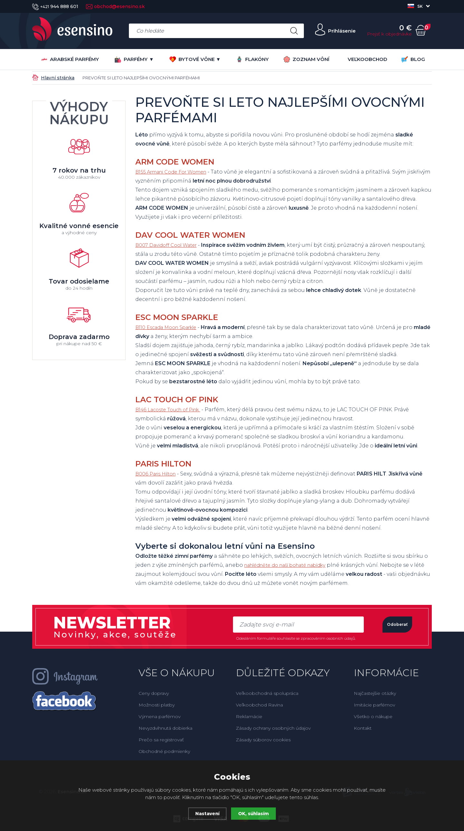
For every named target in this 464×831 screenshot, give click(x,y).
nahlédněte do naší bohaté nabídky (293, 565)
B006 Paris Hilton (158, 474)
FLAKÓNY (252, 59)
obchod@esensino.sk (115, 6)
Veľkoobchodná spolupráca (267, 693)
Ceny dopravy (154, 693)
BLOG (413, 59)
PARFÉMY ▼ (134, 59)
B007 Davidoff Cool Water (170, 245)
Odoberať (390, 624)
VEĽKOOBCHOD (367, 59)
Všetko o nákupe (373, 716)
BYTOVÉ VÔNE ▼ (195, 59)
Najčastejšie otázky (375, 693)
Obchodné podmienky (164, 751)
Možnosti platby (157, 705)
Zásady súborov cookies (263, 740)
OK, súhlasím (255, 813)
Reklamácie (249, 716)
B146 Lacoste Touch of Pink (172, 409)
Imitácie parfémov (374, 705)
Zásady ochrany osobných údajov (273, 728)
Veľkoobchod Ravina (259, 705)
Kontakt (363, 728)
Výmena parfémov (159, 716)
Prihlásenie (337, 31)
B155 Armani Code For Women (176, 172)
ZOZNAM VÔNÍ (306, 59)
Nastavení (205, 813)
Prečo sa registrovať (161, 740)
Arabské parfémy (70, 59)
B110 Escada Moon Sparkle (170, 327)
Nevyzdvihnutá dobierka (165, 728)
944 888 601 (55, 6)
